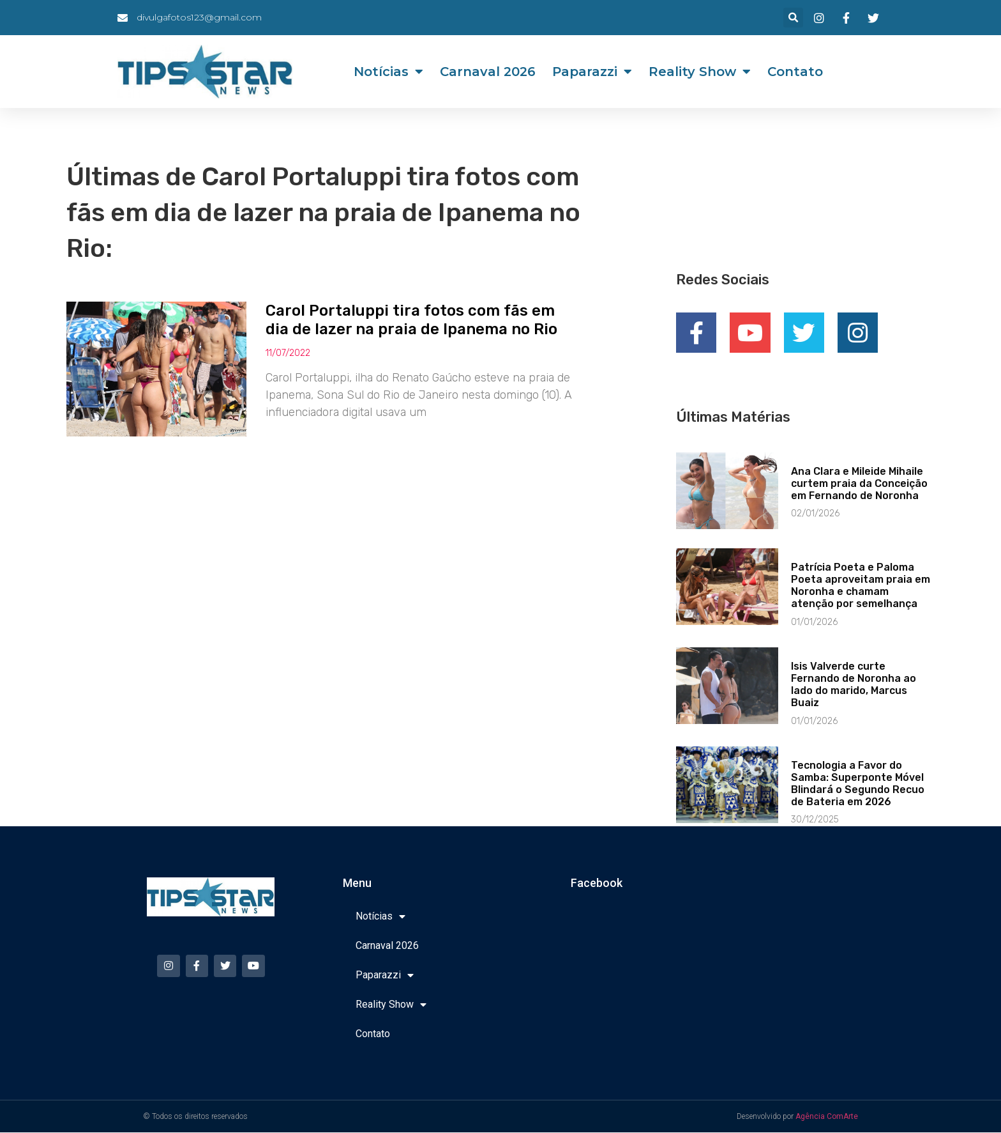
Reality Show (700, 71)
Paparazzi (592, 71)
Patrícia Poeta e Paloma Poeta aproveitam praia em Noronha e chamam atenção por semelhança (860, 586)
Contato (795, 71)
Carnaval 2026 (488, 71)
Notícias (388, 71)
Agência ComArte (826, 1117)
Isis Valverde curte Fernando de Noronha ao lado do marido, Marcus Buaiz (853, 685)
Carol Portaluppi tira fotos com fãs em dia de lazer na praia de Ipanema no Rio (411, 320)
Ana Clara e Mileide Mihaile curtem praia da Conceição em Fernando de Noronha (859, 484)
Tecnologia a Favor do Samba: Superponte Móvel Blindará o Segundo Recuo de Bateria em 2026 (857, 784)
